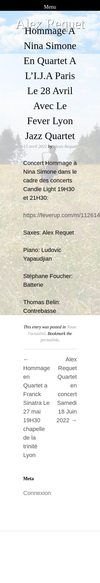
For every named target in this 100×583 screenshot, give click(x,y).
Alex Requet (50, 23)
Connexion (37, 493)
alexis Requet (65, 146)
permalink (49, 339)
